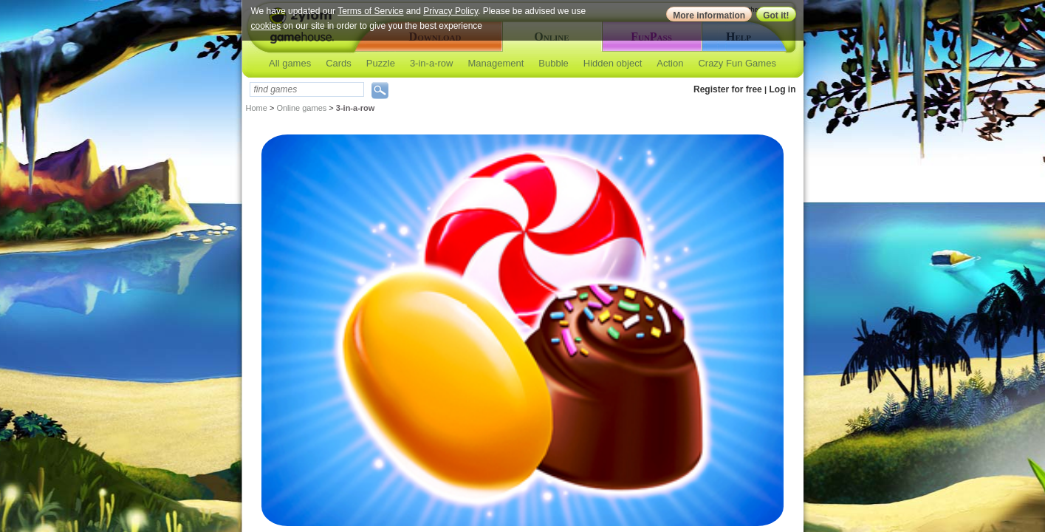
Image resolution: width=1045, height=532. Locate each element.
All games (290, 63)
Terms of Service (370, 11)
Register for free (727, 89)
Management (495, 63)
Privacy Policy (450, 11)
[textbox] (307, 89)
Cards (339, 63)
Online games (301, 107)
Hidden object (613, 63)
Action (670, 63)
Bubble (553, 63)
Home (256, 107)
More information (709, 15)
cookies (266, 26)
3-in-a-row (431, 63)
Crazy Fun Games (736, 63)
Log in (783, 89)
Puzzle (380, 63)
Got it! (776, 15)
